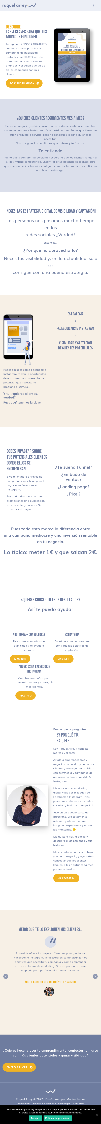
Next (95, 976)
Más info (20, 658)
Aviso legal (63, 1103)
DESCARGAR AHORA (22, 83)
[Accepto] (96, 1114)
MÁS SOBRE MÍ (66, 878)
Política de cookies (43, 1103)
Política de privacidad (57, 1118)
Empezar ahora (17, 1067)
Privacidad (23, 1103)
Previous (5, 976)
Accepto (35, 1118)
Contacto (78, 1103)
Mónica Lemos (75, 1099)
